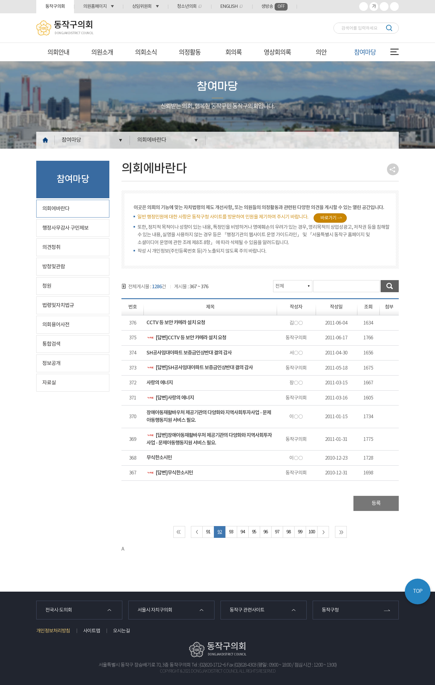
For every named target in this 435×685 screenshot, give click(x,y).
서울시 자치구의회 (154, 610)
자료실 (49, 383)
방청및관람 (53, 267)
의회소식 (146, 52)
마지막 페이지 (341, 532)
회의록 (233, 52)
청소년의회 (187, 6)
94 (242, 532)
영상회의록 (277, 52)
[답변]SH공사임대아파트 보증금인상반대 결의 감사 (200, 368)
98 (288, 532)
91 (208, 532)
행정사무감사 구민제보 (65, 228)
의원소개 (102, 52)
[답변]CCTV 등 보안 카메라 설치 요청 (186, 338)
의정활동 (190, 52)
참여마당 (365, 52)
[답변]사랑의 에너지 (170, 398)
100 (311, 532)
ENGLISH (229, 6)
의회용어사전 (55, 325)
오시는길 (121, 631)
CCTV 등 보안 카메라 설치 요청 (176, 323)
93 (231, 532)
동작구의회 (55, 6)
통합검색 (51, 344)
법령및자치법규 (58, 305)
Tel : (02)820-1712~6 (209, 665)
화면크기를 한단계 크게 (363, 6)
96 (265, 532)
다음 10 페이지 (323, 532)
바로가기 (328, 218)
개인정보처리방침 (53, 631)
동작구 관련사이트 (247, 610)
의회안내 (58, 52)
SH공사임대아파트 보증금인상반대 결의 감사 (189, 353)
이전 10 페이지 (197, 532)
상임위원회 (142, 6)
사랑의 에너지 (160, 383)
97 (277, 532)
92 (220, 532)
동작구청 (330, 610)
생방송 (274, 7)
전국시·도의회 (58, 610)
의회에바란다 (151, 140)
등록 (376, 503)
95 (254, 532)
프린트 (394, 6)
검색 (389, 28)
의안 (321, 52)
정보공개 (51, 363)
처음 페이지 (179, 532)
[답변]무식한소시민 (170, 473)
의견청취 (51, 247)
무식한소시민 (159, 458)
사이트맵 (91, 631)
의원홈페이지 (95, 6)
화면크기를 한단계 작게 (384, 6)
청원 (46, 286)
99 (300, 532)
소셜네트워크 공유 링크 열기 (393, 169)
